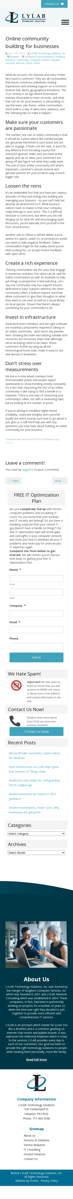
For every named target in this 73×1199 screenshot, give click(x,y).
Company (18, 605)
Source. (9, 442)
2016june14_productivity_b (40, 56)
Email (15, 622)
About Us (29, 1135)
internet (20, 63)
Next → (60, 481)
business (10, 60)
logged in (28, 469)
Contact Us (31, 1159)
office (29, 63)
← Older (13, 481)
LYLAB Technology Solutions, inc (47, 53)
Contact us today (36, 731)
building (60, 56)
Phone (14, 638)
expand (55, 60)
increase (10, 63)
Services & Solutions (36, 1140)
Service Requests (34, 1145)
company (35, 60)
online (36, 63)
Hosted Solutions (34, 1154)
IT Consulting (32, 1149)
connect (45, 60)
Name (15, 570)
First (12, 584)
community (22, 60)
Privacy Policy (49, 1180)
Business (14, 56)
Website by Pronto (27, 1180)
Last (12, 597)
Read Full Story (36, 1059)
